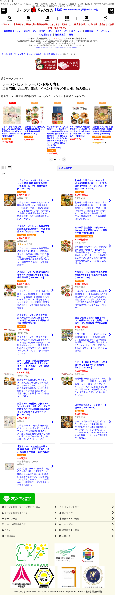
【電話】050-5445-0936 (67, 9)
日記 (71, 34)
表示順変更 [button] (65, 168)
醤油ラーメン (30, 31)
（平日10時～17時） (89, 9)
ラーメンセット (104, 31)
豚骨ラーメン (61, 31)
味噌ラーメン (46, 31)
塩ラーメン (76, 31)
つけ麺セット (45, 34)
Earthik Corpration (66, 591)
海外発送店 (60, 34)
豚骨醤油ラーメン (12, 31)
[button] (4, 11)
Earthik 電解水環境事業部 (90, 591)
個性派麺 (89, 31)
